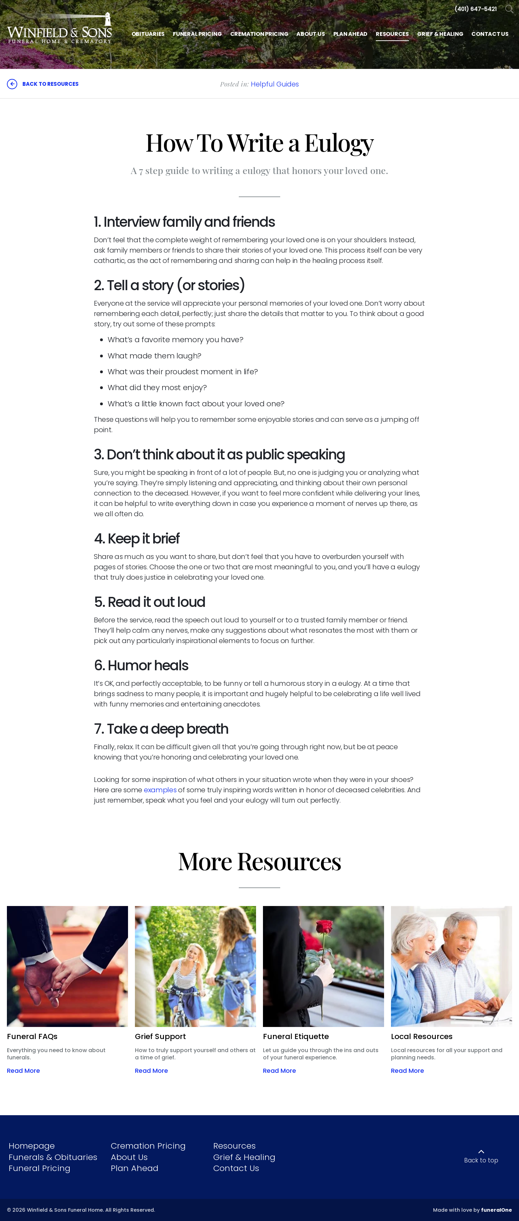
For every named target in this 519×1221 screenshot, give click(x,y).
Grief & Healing (244, 1157)
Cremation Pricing (148, 1145)
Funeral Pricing (39, 1168)
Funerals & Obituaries (53, 1157)
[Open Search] (509, 9)
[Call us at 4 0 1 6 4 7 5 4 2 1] (475, 9)
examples (160, 790)
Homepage (32, 1145)
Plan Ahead (134, 1168)
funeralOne (496, 1210)
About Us (129, 1157)
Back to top (481, 1160)
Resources (234, 1145)
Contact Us (236, 1168)
